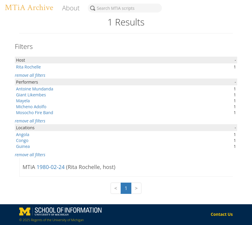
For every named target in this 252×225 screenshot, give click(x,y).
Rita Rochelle (28, 67)
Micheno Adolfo (31, 106)
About (70, 8)
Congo (22, 140)
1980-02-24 (51, 166)
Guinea (23, 146)
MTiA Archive (29, 7)
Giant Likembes (31, 95)
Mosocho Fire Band (34, 112)
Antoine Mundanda (34, 89)
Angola (22, 134)
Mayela (23, 100)
